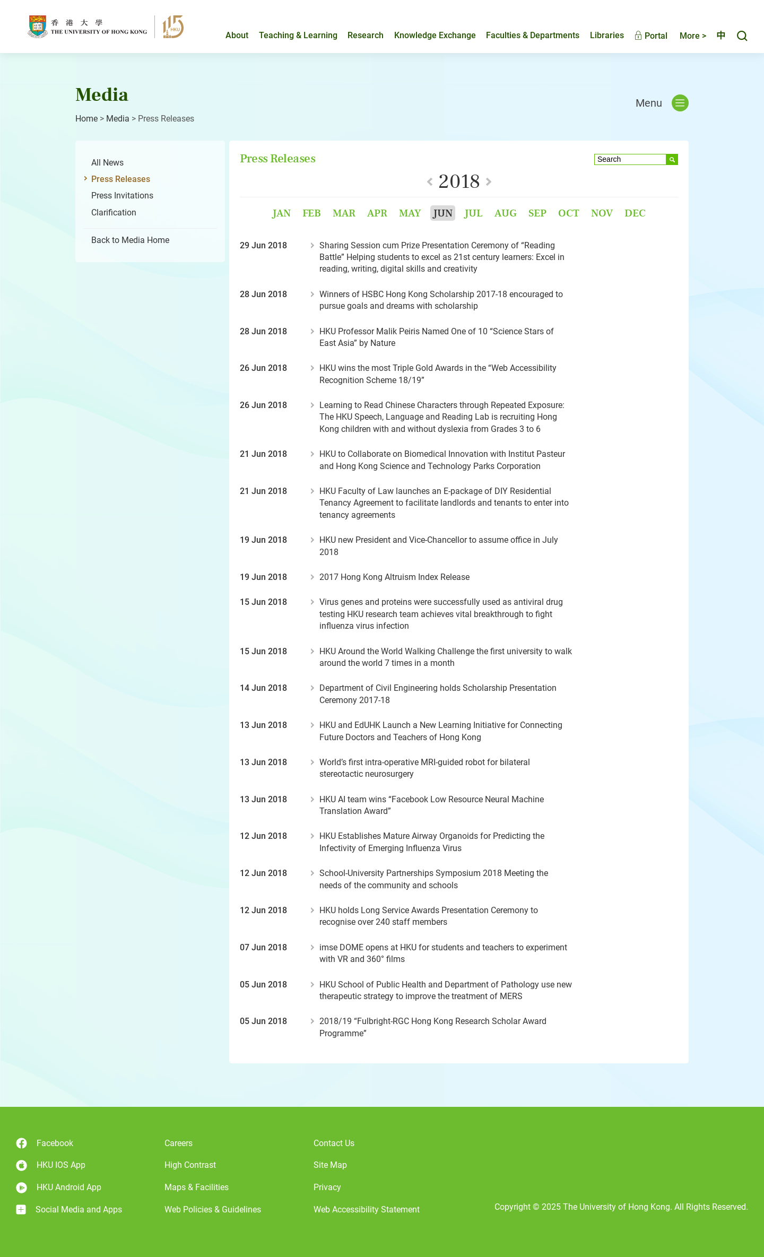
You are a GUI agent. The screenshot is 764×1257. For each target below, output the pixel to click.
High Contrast (190, 1165)
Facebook (44, 1143)
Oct (568, 213)
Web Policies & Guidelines (212, 1209)
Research (356, 35)
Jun (443, 213)
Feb (311, 213)
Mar (344, 213)
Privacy (327, 1187)
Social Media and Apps (69, 1209)
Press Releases (120, 179)
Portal (641, 36)
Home (86, 119)
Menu (662, 102)
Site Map (330, 1165)
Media (117, 119)
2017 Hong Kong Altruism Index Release (394, 577)
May (410, 213)
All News (107, 163)
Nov (602, 213)
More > (684, 36)
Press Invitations (122, 195)
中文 (716, 35)
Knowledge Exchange (426, 35)
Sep (537, 213)
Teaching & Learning (289, 35)
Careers (178, 1143)
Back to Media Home (130, 240)
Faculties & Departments (523, 35)
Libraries (598, 35)
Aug (505, 213)
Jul (473, 213)
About (227, 35)
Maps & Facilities (196, 1187)
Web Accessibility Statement (367, 1209)
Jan (281, 213)
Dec (635, 213)
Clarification (113, 212)
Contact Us (334, 1143)
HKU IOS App (50, 1165)
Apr (377, 213)
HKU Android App (58, 1187)
